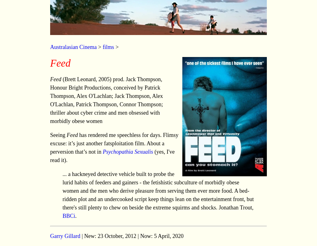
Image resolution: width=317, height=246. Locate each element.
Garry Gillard (65, 236)
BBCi (69, 216)
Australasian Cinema (73, 47)
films (108, 47)
